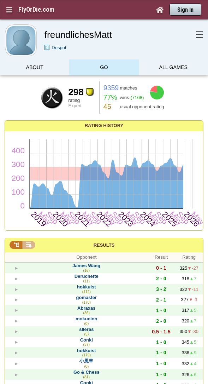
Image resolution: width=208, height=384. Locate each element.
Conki (86, 340)
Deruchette (87, 276)
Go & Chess (86, 372)
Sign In (185, 9)
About (34, 68)
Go (104, 68)
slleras (86, 329)
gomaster (86, 297)
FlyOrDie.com (36, 9)
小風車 (86, 360)
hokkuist (86, 287)
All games (173, 68)
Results (104, 245)
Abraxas (86, 308)
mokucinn (86, 318)
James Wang (86, 265)
